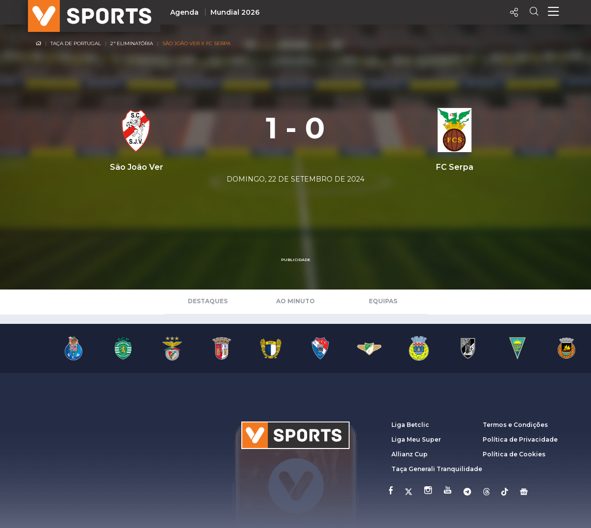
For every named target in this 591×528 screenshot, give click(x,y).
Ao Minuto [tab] (295, 301)
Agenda (184, 12)
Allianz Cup (409, 454)
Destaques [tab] (208, 301)
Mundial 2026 (234, 12)
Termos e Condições (515, 424)
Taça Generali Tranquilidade (436, 469)
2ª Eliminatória (131, 43)
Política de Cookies (514, 454)
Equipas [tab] (383, 301)
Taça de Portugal (76, 43)
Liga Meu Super (416, 439)
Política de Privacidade (520, 439)
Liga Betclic (410, 424)
